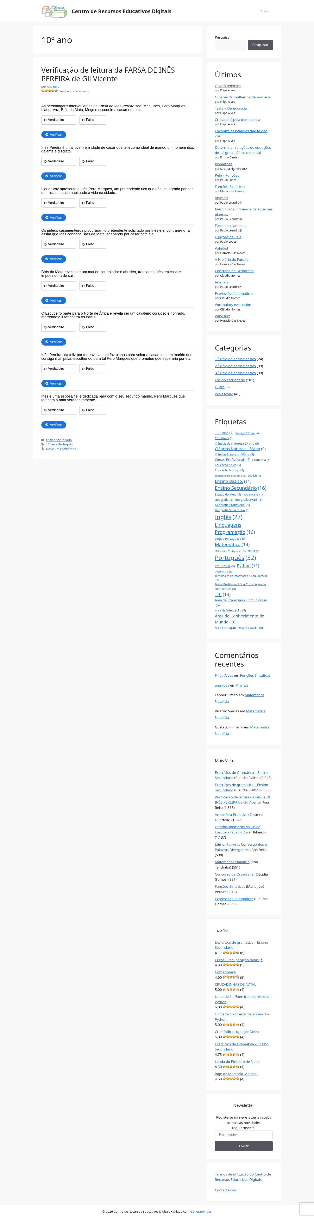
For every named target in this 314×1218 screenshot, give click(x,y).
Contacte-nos (226, 1190)
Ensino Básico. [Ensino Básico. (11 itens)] (233, 481)
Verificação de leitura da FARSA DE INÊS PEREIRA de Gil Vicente (108, 74)
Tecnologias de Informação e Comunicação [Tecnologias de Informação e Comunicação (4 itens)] (241, 578)
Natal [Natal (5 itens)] (253, 551)
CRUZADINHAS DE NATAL (235, 984)
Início (265, 11)
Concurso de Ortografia (234, 270)
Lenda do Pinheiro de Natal (237, 1061)
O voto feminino (228, 85)
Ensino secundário (59, 440)
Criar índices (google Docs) (237, 1031)
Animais (221, 197)
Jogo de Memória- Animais (236, 1073)
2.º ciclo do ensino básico (235, 366)
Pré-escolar (224, 394)
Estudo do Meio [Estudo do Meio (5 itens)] (228, 494)
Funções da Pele (228, 237)
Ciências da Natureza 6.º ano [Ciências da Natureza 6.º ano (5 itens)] (237, 443)
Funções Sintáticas (230, 186)
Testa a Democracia (231, 108)
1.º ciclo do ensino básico (235, 358)
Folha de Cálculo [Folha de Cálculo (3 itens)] (253, 494)
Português (65, 444)
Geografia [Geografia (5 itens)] (224, 499)
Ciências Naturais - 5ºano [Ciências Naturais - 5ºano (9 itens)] (240, 449)
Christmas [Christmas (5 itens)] (224, 438)
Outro (220, 387)
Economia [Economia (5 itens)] (261, 460)
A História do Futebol (232, 259)
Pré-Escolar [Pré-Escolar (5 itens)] (225, 566)
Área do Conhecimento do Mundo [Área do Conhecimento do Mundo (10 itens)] (239, 619)
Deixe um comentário (61, 449)
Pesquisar (223, 37)
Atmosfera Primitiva (231, 814)
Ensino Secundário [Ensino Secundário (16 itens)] (240, 488)
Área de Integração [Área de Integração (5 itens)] (230, 610)
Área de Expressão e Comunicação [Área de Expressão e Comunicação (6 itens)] (241, 603)
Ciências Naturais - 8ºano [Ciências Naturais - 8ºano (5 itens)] (234, 454)
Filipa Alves (224, 675)
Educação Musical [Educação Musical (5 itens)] (229, 470)
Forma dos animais (230, 225)
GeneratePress (201, 1211)
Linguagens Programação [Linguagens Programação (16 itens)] (235, 529)
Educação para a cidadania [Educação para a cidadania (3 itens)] (230, 475)
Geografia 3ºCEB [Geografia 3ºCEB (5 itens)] (248, 499)
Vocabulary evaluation (233, 304)
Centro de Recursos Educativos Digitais (121, 11)
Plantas (242, 685)
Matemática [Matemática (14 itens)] (232, 544)
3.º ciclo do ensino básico (235, 373)
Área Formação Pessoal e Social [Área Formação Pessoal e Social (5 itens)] (239, 628)
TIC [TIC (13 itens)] (223, 594)
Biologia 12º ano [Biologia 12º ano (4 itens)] (248, 433)
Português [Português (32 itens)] (235, 557)
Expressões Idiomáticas (234, 293)
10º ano (51, 444)
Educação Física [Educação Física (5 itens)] (228, 465)
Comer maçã (225, 972)
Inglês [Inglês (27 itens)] (229, 517)
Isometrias (223, 164)
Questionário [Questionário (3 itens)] (223, 571)
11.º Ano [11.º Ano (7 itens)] (224, 432)
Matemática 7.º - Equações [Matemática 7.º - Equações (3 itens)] (230, 551)
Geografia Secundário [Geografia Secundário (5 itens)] (232, 510)
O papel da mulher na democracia (243, 97)
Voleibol (221, 248)
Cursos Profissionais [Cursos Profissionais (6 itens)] (232, 459)
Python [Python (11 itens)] (248, 565)
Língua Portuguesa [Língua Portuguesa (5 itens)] (230, 538)
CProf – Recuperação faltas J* (239, 959)
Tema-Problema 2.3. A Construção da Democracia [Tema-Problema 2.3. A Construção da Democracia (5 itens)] (240, 586)
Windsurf (222, 316)
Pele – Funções (227, 175)
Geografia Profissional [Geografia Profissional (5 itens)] (232, 505)
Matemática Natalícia (232, 861)
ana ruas (222, 685)
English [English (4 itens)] (254, 476)
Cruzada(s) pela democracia (237, 119)
